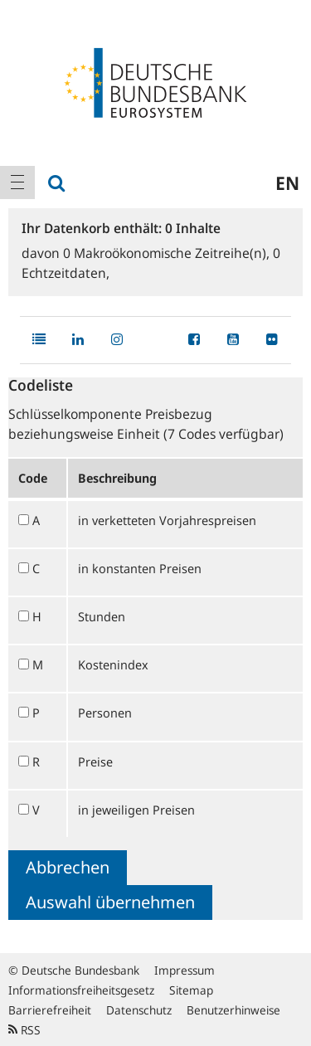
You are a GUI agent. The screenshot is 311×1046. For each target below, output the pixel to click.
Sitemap (191, 990)
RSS (24, 1030)
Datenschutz (139, 1010)
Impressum (184, 970)
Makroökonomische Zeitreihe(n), (168, 253)
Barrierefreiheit (49, 1010)
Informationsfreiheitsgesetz (81, 990)
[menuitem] (17, 182)
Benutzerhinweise (233, 1010)
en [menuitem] (287, 182)
